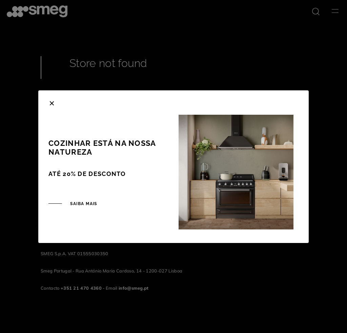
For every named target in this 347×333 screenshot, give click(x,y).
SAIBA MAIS (83, 203)
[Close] (52, 102)
